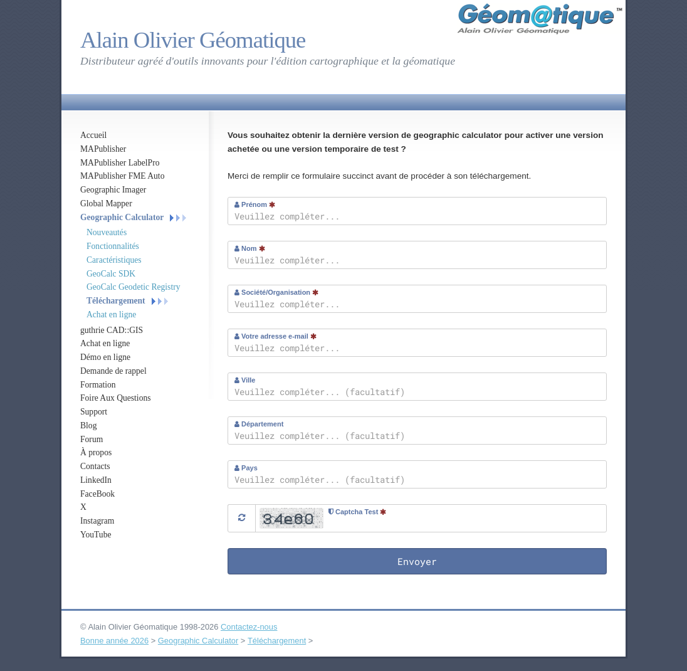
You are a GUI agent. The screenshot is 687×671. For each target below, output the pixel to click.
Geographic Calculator (122, 217)
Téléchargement (116, 300)
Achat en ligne (111, 314)
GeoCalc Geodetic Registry (134, 287)
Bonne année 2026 (114, 640)
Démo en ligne (105, 357)
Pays (246, 468)
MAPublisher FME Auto (122, 176)
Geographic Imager (113, 189)
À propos (96, 452)
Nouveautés (107, 232)
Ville (244, 380)
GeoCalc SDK (111, 273)
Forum (91, 439)
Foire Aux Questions (115, 398)
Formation (98, 384)
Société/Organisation (276, 292)
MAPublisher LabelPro (120, 162)
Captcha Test (357, 511)
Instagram (97, 521)
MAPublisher (103, 149)
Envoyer (417, 561)
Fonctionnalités (113, 246)
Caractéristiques (114, 260)
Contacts (95, 466)
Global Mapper (106, 203)
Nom (249, 248)
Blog (88, 425)
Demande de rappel (113, 371)
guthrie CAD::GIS (111, 330)
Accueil (93, 135)
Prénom (254, 204)
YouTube (96, 534)
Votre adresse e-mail (275, 336)
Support (93, 411)
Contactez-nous (249, 626)
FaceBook (97, 494)
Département (258, 424)
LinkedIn (96, 480)
